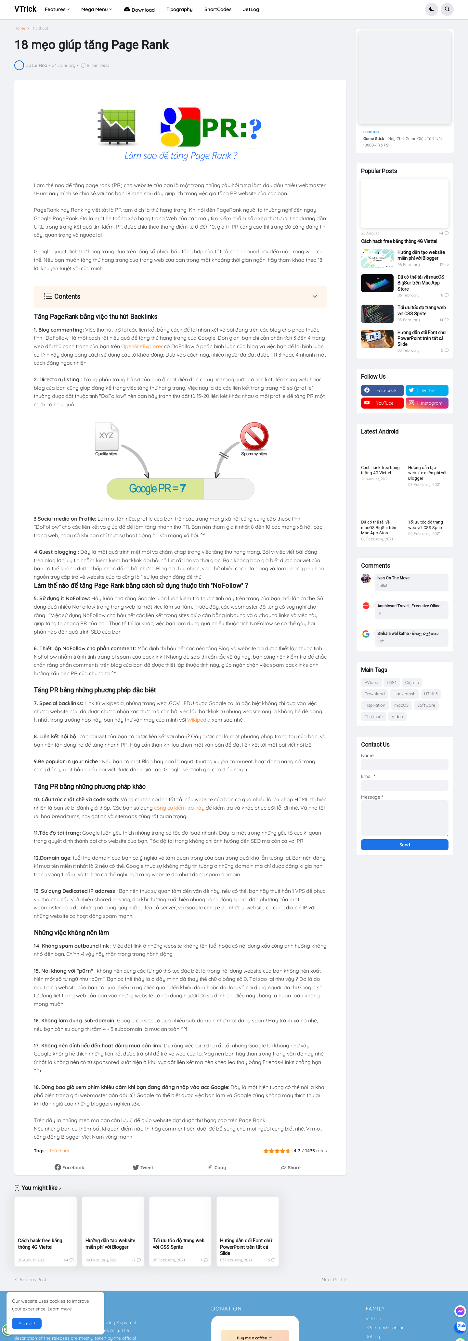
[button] (431, 9)
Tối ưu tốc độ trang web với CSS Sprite (178, 1244)
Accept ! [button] (27, 1323)
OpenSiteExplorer (142, 346)
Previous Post (32, 1280)
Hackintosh (404, 693)
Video (397, 716)
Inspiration (375, 705)
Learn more (60, 1309)
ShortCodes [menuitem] (217, 9)
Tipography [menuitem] (179, 9)
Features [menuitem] (55, 9)
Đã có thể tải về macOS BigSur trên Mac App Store (420, 282)
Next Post (332, 1280)
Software (426, 705)
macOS (401, 705)
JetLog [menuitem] (251, 9)
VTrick (25, 9)
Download (375, 693)
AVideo (371, 682)
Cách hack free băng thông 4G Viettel (40, 1244)
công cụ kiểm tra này (179, 807)
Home (19, 28)
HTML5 (431, 693)
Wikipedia (199, 719)
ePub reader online (385, 1328)
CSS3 (391, 682)
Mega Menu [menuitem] (94, 9)
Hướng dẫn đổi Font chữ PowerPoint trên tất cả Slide (246, 1247)
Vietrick (373, 1319)
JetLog (373, 1336)
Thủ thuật (39, 28)
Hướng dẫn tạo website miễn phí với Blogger (110, 1244)
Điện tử (412, 682)
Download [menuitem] (139, 9)
